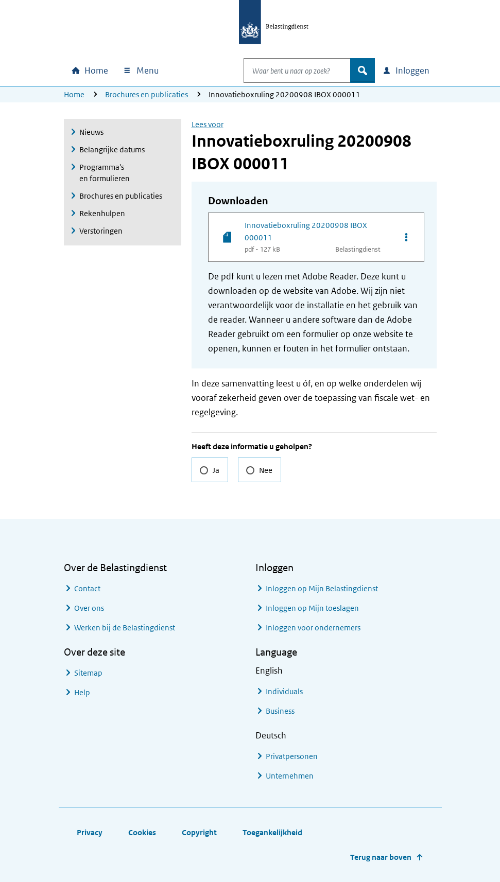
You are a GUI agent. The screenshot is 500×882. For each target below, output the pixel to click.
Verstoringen (101, 231)
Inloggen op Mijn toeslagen (312, 608)
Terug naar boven (380, 857)
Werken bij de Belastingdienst (124, 627)
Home (74, 94)
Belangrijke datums (112, 149)
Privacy (89, 832)
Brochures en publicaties (146, 94)
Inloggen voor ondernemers (313, 627)
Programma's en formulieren (104, 172)
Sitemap (88, 673)
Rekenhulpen (102, 213)
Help (82, 692)
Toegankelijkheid (272, 832)
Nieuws (91, 132)
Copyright (199, 832)
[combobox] (286, 70)
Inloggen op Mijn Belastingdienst (322, 588)
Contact (87, 588)
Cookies (142, 832)
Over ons (89, 608)
